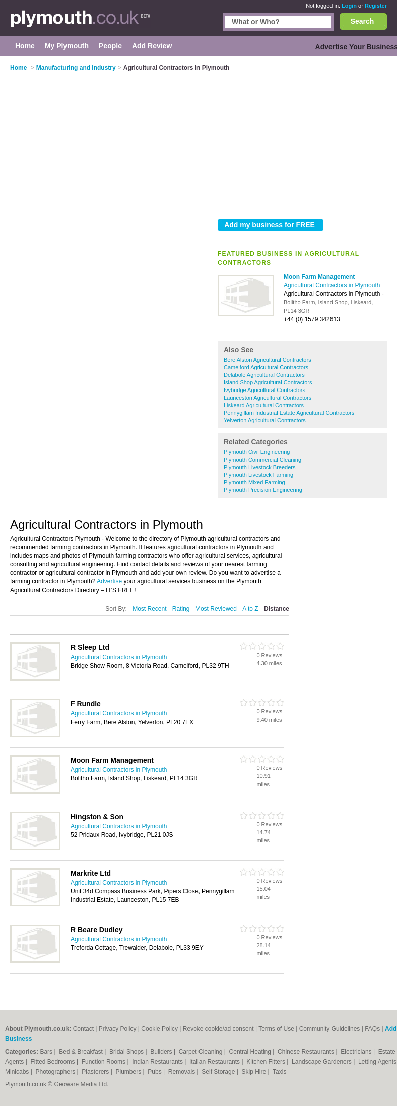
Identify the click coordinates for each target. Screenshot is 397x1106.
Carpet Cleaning (201, 1051)
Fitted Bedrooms (54, 1061)
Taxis (279, 1071)
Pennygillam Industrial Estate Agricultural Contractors (289, 413)
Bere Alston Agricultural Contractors (267, 360)
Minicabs (18, 1071)
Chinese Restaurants (307, 1051)
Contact (83, 1028)
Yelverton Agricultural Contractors (265, 420)
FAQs (372, 1028)
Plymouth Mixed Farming (254, 482)
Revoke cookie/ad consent (218, 1028)
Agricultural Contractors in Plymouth (332, 285)
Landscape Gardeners (322, 1061)
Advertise (109, 581)
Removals (182, 1071)
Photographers (56, 1071)
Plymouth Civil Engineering (257, 452)
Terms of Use (276, 1028)
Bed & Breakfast (81, 1051)
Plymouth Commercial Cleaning (262, 460)
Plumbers (129, 1071)
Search (362, 21)
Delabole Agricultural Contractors (264, 375)
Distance (276, 608)
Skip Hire (254, 1071)
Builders (162, 1051)
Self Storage (219, 1071)
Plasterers (96, 1071)
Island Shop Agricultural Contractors (268, 382)
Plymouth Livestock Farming (258, 475)
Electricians (357, 1051)
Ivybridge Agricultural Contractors (264, 390)
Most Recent (149, 608)
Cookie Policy (159, 1028)
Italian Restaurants (215, 1061)
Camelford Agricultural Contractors (266, 367)
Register (376, 6)
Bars (47, 1051)
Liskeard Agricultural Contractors (264, 405)
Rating (181, 608)
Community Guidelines (329, 1028)
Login (349, 6)
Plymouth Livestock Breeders (259, 467)
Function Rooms (104, 1061)
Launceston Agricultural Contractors (267, 398)
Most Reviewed (216, 608)
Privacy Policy (118, 1028)
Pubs (155, 1071)
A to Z (250, 608)
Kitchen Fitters (266, 1061)
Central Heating (251, 1051)
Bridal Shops (127, 1051)
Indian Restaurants (158, 1061)
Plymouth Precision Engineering (263, 490)
